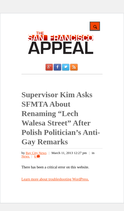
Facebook (57, 67)
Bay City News (36, 153)
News (25, 156)
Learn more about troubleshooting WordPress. (55, 179)
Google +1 (49, 67)
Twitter (65, 67)
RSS (73, 67)
